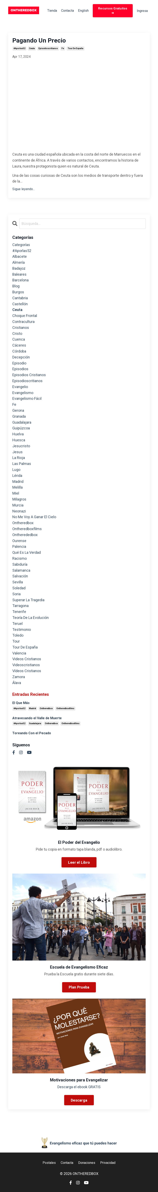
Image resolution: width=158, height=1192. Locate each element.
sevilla (17, 583)
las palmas (21, 464)
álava (16, 683)
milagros (19, 500)
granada (19, 417)
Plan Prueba (79, 988)
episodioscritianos (48, 49)
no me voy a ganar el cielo (34, 518)
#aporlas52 (19, 49)
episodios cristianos (29, 375)
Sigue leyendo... (23, 190)
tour (16, 642)
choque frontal (24, 316)
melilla (17, 488)
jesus (17, 453)
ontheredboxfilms (27, 529)
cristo (17, 334)
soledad (19, 589)
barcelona (20, 281)
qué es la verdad (26, 553)
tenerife (19, 612)
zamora (18, 677)
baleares (19, 275)
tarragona (20, 606)
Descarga (79, 1101)
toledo (17, 636)
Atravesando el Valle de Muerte (37, 719)
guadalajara (21, 423)
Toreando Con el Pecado (31, 734)
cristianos (20, 328)
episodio (19, 364)
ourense (19, 541)
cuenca (18, 340)
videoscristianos (26, 666)
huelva (18, 435)
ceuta (32, 49)
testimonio (21, 630)
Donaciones (87, 1163)
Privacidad (110, 1163)
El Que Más (21, 704)
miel (15, 494)
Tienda (49, 11)
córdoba (19, 352)
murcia (17, 506)
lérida (17, 476)
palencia (19, 547)
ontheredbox (23, 523)
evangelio (20, 387)
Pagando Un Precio (39, 41)
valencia (19, 654)
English (84, 11)
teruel (17, 624)
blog (16, 287)
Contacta (66, 11)
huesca (18, 441)
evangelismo (22, 393)
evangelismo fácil (27, 399)
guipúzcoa (21, 429)
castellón (20, 305)
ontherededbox (25, 535)
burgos (18, 293)
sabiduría (19, 565)
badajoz (19, 269)
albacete (19, 257)
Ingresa (141, 11)
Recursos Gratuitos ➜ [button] (112, 11)
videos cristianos (26, 660)
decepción (21, 358)
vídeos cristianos (26, 671)
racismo (19, 559)
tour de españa (75, 49)
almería (18, 263)
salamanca (21, 571)
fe (63, 49)
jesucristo (21, 447)
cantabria (20, 299)
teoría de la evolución (30, 618)
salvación (20, 577)
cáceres (19, 346)
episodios (20, 370)
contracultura (23, 322)
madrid (17, 482)
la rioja (18, 459)
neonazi (19, 512)
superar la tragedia (28, 601)
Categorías (21, 245)
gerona (18, 411)
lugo (16, 470)
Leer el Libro (79, 863)
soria (16, 595)
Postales (46, 1163)
